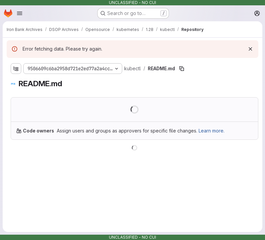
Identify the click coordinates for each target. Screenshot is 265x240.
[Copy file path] (181, 68)
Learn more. (211, 130)
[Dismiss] (250, 49)
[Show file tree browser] (16, 68)
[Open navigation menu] (19, 13)
